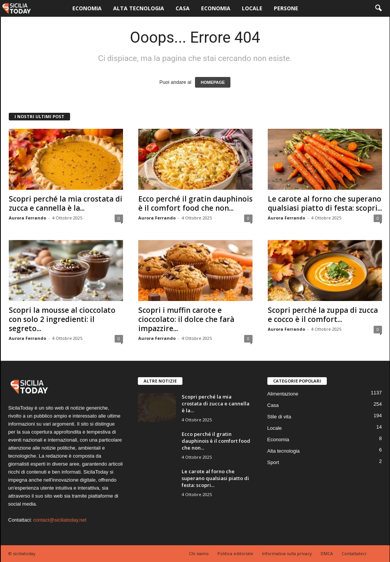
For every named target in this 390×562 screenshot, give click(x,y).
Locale (252, 8)
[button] (378, 8)
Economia (87, 8)
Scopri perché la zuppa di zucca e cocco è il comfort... (323, 314)
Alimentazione (283, 394)
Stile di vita (279, 416)
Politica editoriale (235, 553)
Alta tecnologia (138, 8)
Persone (286, 8)
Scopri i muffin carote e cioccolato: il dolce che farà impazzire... (186, 319)
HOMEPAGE (213, 82)
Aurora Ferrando (27, 218)
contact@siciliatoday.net (59, 520)
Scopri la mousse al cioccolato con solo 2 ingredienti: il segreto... (62, 319)
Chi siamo (199, 553)
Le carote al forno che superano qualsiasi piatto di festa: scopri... (325, 203)
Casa (183, 8)
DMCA (327, 553)
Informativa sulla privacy (287, 553)
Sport (273, 462)
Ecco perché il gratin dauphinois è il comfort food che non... (195, 203)
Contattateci (354, 553)
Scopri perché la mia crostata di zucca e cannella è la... (65, 203)
